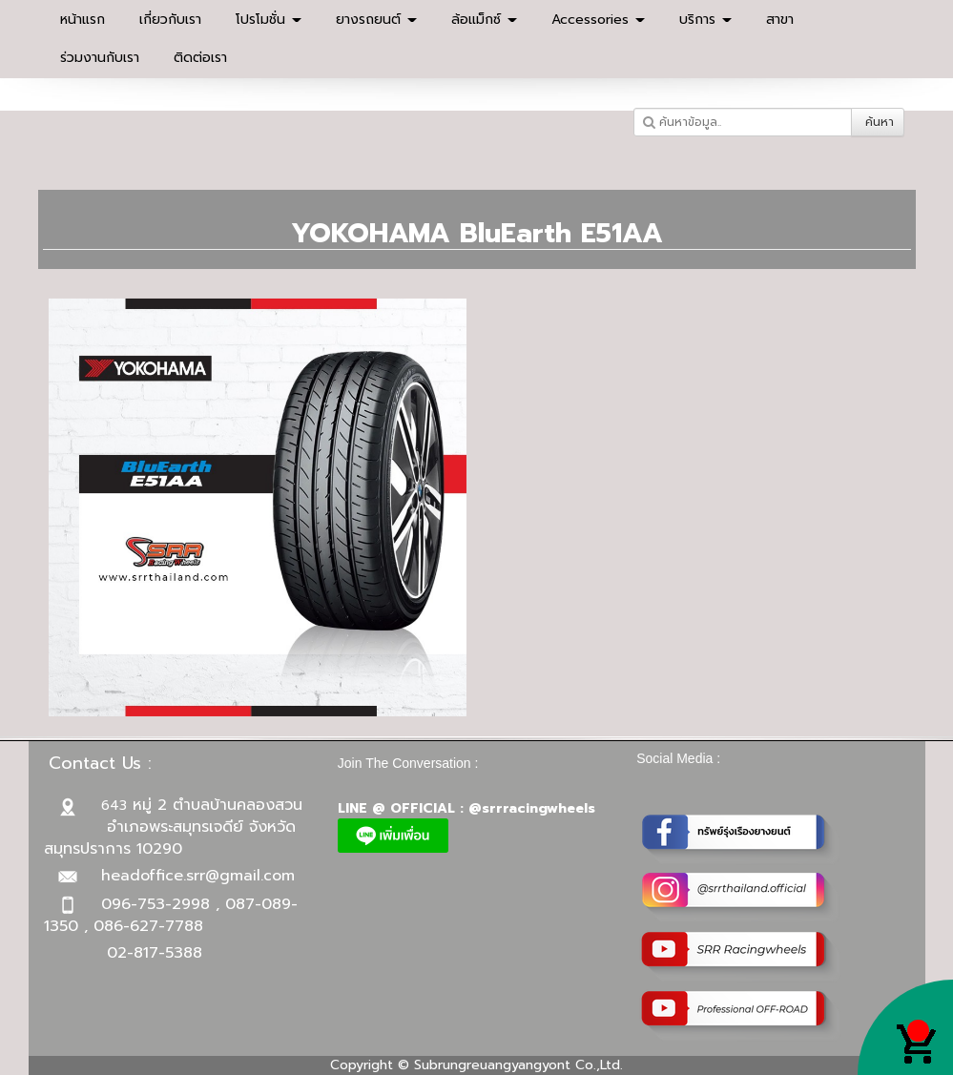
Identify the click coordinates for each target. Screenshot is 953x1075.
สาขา (780, 20)
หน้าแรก (82, 20)
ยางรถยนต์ (376, 20)
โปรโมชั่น (268, 20)
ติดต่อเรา (200, 58)
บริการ (705, 20)
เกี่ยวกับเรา (170, 20)
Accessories (598, 20)
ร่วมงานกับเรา (99, 58)
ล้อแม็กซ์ (484, 20)
